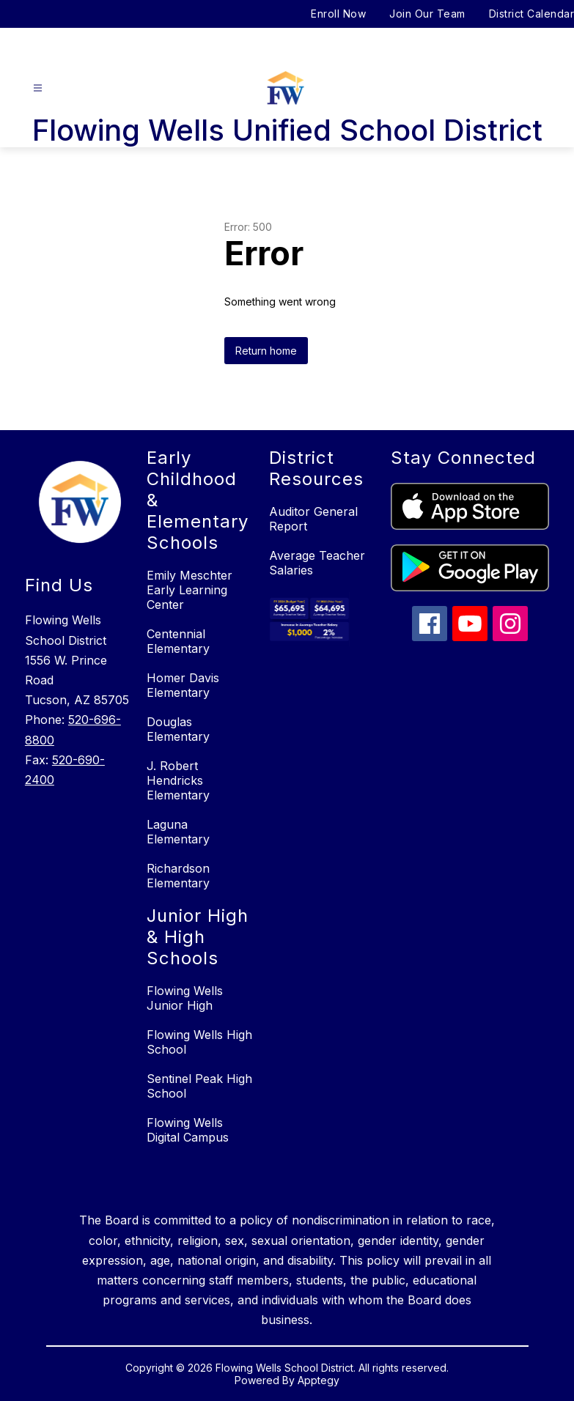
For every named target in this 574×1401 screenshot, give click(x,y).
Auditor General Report (313, 518)
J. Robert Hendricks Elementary (178, 780)
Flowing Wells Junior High (185, 998)
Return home (266, 350)
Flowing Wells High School (199, 1042)
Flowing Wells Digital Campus (188, 1130)
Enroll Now (338, 13)
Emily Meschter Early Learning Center (189, 590)
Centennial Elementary (178, 641)
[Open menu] (37, 88)
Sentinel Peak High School (199, 1086)
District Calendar (532, 13)
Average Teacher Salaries (317, 562)
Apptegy (318, 1380)
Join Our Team (427, 13)
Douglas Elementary (178, 729)
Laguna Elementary (178, 831)
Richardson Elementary (178, 875)
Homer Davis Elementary (183, 685)
